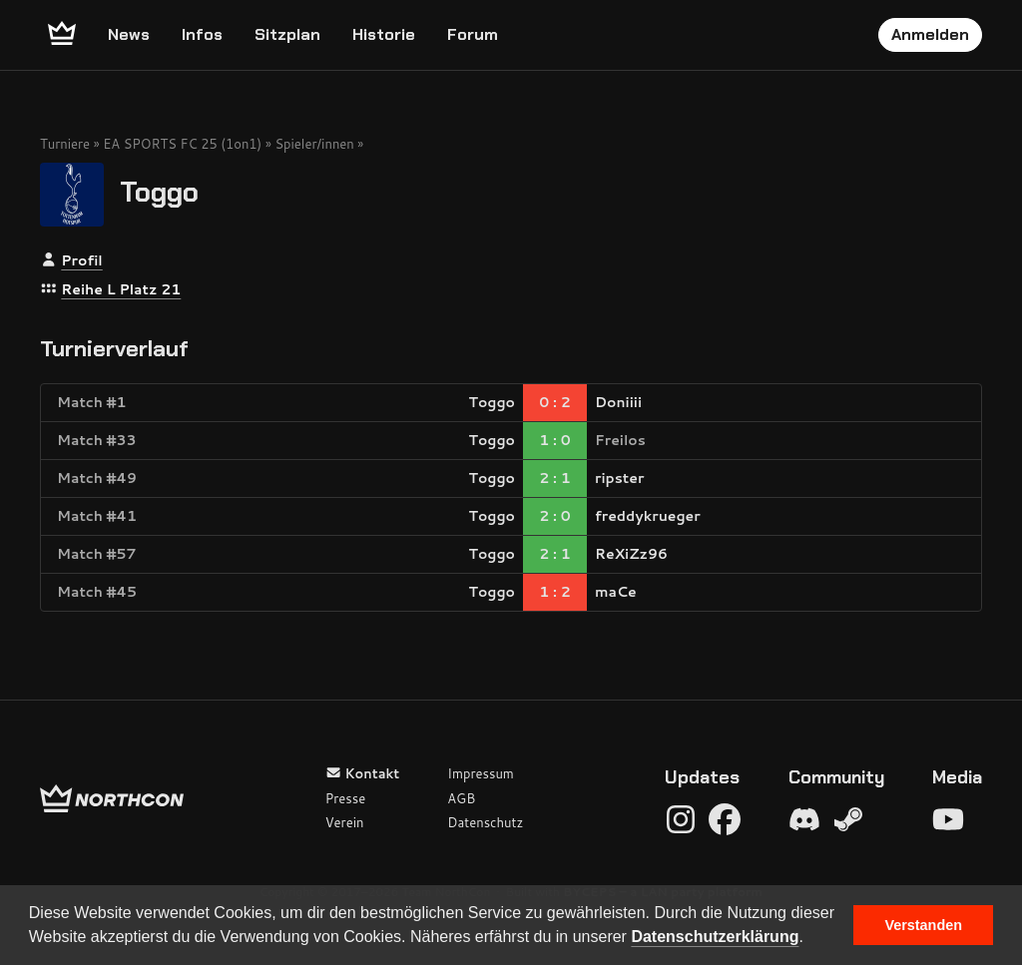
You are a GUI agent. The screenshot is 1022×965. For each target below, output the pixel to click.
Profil (81, 260)
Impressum (480, 773)
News (129, 34)
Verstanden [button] (923, 925)
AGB (461, 798)
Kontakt (362, 773)
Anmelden (930, 34)
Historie (383, 34)
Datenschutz (485, 822)
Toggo (159, 191)
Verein (344, 822)
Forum (472, 34)
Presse (345, 798)
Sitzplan (287, 34)
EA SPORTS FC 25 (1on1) (182, 144)
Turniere (65, 144)
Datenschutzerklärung (714, 936)
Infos (202, 34)
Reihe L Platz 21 (121, 289)
